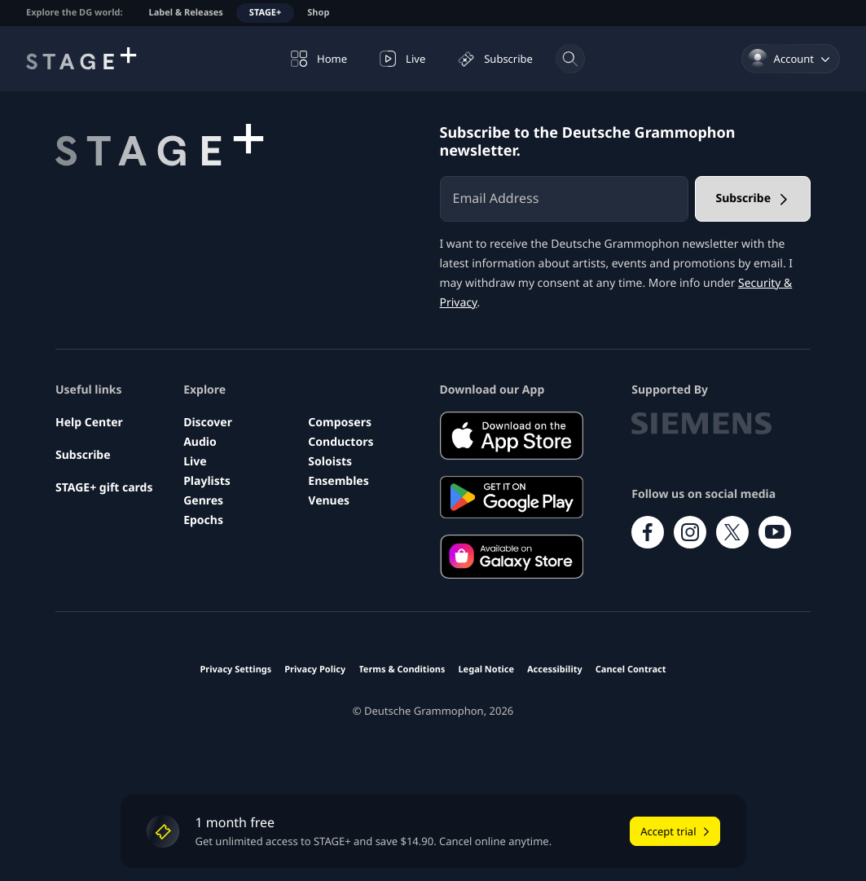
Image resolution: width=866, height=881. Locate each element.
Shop (318, 13)
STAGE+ (265, 13)
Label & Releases (186, 13)
